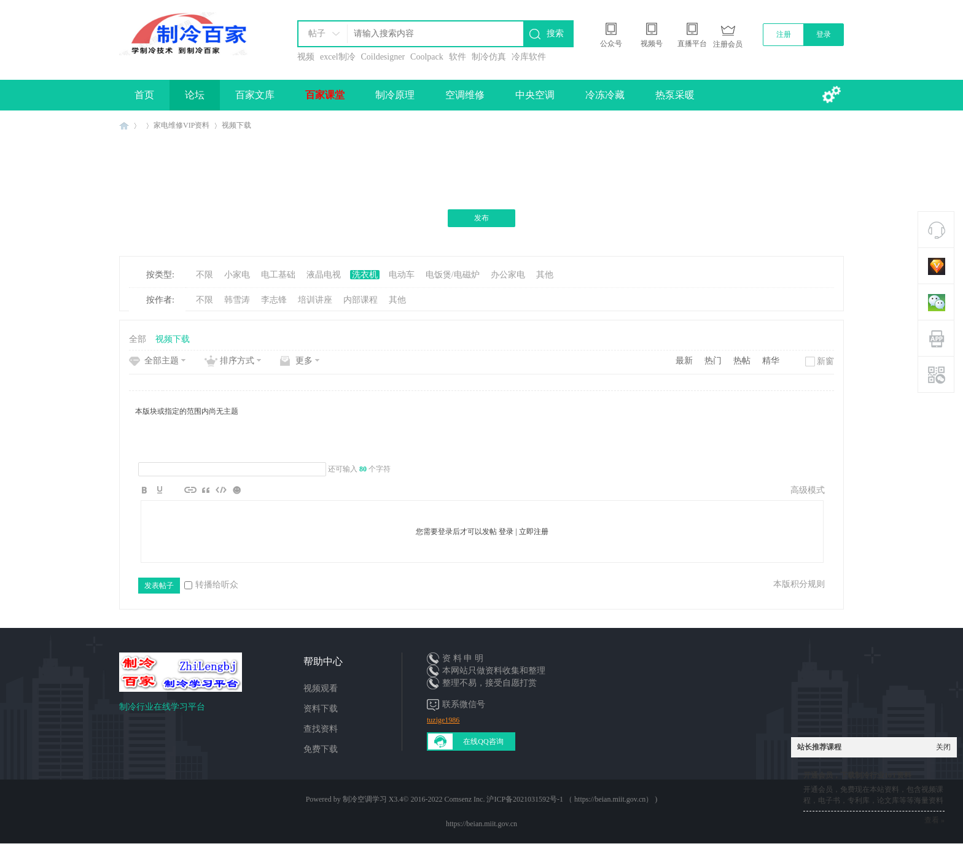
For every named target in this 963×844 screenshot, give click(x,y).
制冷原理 (395, 95)
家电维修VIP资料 (181, 125)
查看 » (934, 820)
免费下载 (320, 749)
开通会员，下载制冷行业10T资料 (857, 775)
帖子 (317, 33)
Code (221, 490)
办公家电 (508, 274)
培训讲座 (315, 299)
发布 (481, 218)
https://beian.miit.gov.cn (481, 823)
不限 (204, 274)
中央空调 (535, 95)
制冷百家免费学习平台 (124, 125)
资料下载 (320, 708)
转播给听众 (211, 584)
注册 (783, 34)
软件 (457, 56)
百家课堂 (325, 95)
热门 (713, 360)
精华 (770, 360)
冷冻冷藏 (605, 95)
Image (175, 490)
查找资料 (320, 729)
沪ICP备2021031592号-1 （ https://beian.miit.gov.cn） (569, 799)
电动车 (402, 274)
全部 (137, 339)
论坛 (195, 95)
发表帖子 (159, 585)
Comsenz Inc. (464, 799)
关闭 (943, 747)
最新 (684, 360)
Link (190, 490)
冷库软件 (529, 56)
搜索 (555, 33)
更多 (304, 360)
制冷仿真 (489, 56)
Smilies (236, 490)
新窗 (825, 361)
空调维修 (465, 95)
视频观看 (320, 688)
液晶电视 (323, 274)
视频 (305, 56)
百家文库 (255, 95)
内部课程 (360, 299)
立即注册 (533, 531)
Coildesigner (383, 56)
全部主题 (161, 360)
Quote (206, 490)
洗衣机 (365, 274)
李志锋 (274, 299)
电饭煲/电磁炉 (453, 274)
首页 (144, 95)
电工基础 (278, 274)
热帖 (742, 360)
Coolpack (426, 56)
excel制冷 (338, 56)
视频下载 (236, 125)
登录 (823, 34)
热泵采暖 (675, 95)
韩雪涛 (237, 299)
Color (160, 490)
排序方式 (237, 360)
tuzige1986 (443, 720)
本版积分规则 (799, 584)
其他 (544, 274)
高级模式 (807, 490)
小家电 (237, 274)
